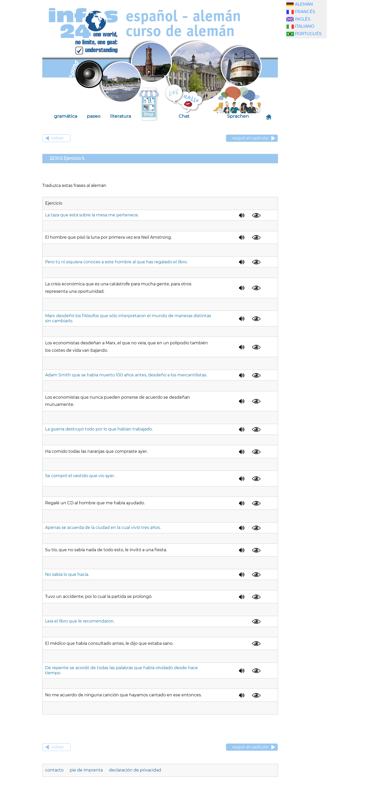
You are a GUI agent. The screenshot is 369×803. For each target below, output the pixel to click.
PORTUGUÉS (308, 33)
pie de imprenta (86, 770)
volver (58, 138)
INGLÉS (302, 19)
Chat (184, 116)
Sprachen (238, 116)
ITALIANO (304, 26)
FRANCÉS (305, 11)
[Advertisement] (310, 123)
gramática (65, 116)
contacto (55, 770)
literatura (120, 116)
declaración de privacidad (135, 770)
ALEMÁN (304, 4)
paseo (93, 116)
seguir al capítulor (250, 138)
